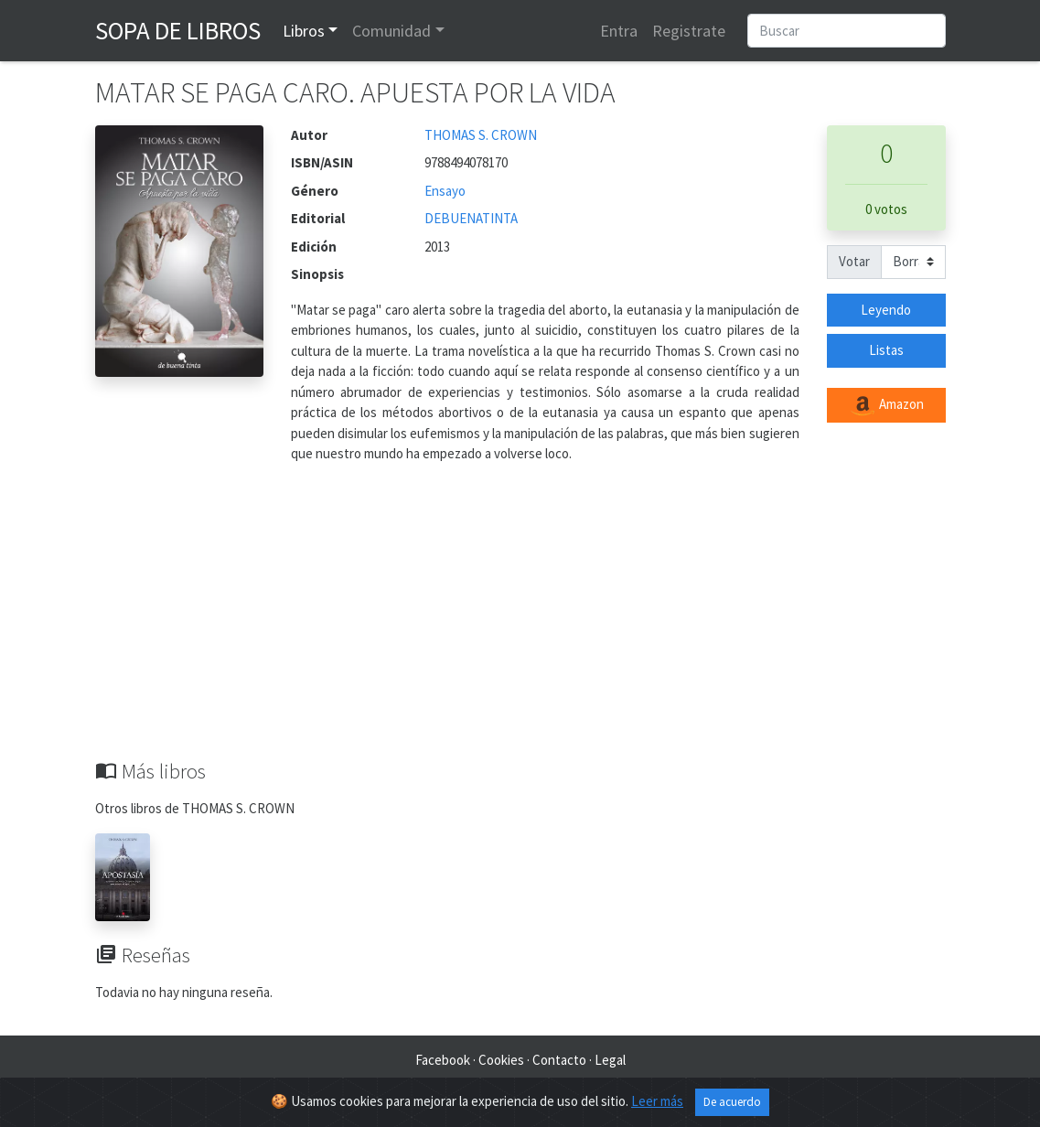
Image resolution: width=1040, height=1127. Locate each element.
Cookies (501, 1059)
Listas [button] (886, 350)
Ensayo (445, 190)
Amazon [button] (886, 405)
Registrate (688, 30)
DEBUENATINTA (471, 218)
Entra (619, 30)
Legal (610, 1059)
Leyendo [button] (886, 309)
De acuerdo (732, 1102)
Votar (854, 261)
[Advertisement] (520, 622)
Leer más (657, 1101)
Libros (304, 30)
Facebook (442, 1059)
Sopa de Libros (178, 30)
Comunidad (391, 30)
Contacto (559, 1059)
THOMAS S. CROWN (480, 135)
